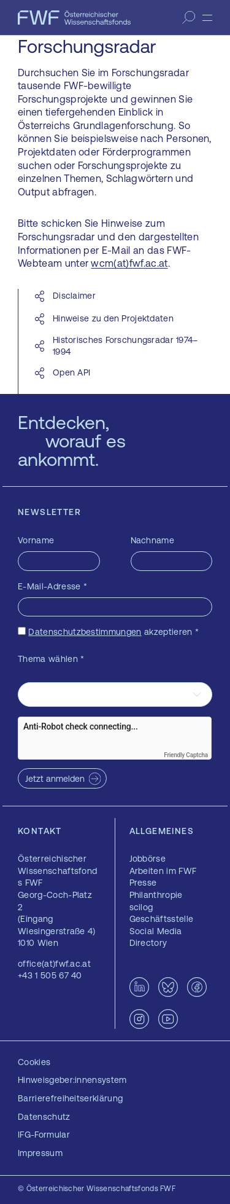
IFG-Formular (44, 1134)
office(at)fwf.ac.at (54, 964)
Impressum (40, 1153)
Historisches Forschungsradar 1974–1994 (125, 345)
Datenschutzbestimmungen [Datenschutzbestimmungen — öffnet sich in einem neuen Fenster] (84, 632)
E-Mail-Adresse (52, 586)
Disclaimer (75, 296)
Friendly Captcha (186, 755)
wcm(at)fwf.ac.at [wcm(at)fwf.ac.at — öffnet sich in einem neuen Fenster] (129, 263)
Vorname (36, 540)
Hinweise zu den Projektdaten (113, 318)
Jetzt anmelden (55, 779)
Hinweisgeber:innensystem (72, 1080)
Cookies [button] (34, 1062)
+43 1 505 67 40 (50, 975)
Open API (71, 372)
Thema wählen (51, 659)
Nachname (153, 540)
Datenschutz (44, 1117)
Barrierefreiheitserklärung (70, 1098)
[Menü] (207, 18)
